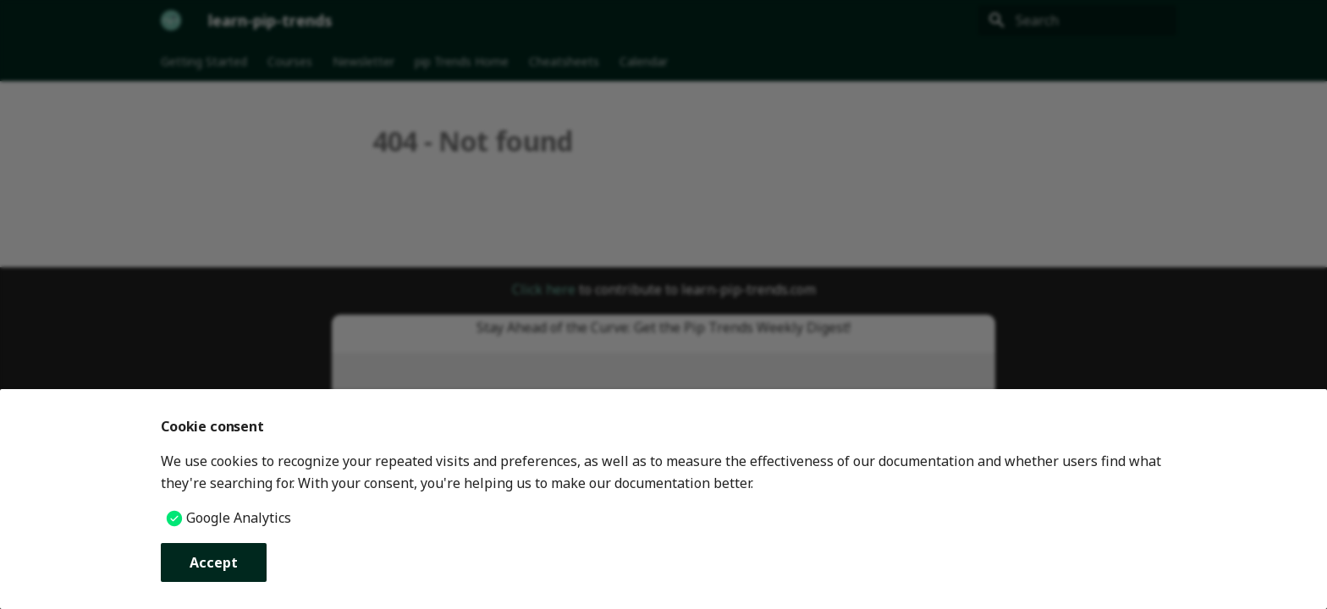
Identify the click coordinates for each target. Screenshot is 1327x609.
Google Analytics (238, 517)
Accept (214, 562)
